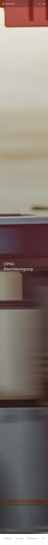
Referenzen (32, 538)
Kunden (19, 538)
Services (8, 538)
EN (40, 4)
